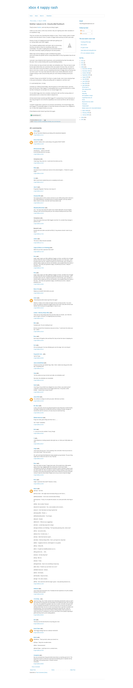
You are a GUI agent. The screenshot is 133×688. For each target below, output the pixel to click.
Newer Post (33, 670)
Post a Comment (36, 666)
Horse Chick (37, 139)
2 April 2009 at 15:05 (38, 173)
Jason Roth (36, 397)
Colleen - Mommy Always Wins (41, 312)
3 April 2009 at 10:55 (38, 483)
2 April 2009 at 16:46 (38, 223)
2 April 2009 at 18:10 (38, 308)
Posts (82, 30)
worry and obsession (56, 121)
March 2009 (85, 110)
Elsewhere (49, 15)
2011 (82, 62)
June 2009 (85, 81)
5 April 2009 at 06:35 (38, 615)
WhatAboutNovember (39, 207)
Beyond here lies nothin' (88, 101)
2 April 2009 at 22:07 (38, 392)
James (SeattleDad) (39, 363)
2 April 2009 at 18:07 (38, 293)
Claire (35, 298)
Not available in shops (87, 95)
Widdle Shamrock (38, 417)
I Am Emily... (37, 599)
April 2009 (84, 85)
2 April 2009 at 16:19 (38, 213)
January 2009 (85, 114)
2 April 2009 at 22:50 (38, 412)
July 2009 (84, 79)
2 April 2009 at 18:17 (38, 318)
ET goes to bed (84, 47)
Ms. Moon (36, 405)
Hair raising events (86, 89)
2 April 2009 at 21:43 (38, 380)
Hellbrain (36, 588)
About (36, 15)
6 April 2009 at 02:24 (38, 623)
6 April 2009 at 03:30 (38, 632)
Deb (35, 619)
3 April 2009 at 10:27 (38, 458)
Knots (83, 99)
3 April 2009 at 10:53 (38, 475)
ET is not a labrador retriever (87, 53)
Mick (35, 323)
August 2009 (85, 77)
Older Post (72, 670)
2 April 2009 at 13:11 (38, 135)
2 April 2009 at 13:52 (38, 154)
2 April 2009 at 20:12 (38, 349)
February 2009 (86, 112)
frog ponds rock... (38, 354)
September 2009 (86, 75)
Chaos (35, 131)
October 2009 (85, 73)
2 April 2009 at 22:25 (38, 401)
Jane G (35, 187)
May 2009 (84, 83)
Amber (35, 238)
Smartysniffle (37, 196)
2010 (82, 64)
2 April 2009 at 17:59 (38, 268)
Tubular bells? (85, 106)
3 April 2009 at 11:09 (38, 583)
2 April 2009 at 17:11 (38, 242)
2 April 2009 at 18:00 (38, 284)
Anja (35, 373)
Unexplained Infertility (46, 121)
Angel (35, 448)
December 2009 (86, 68)
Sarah (35, 385)
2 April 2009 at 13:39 (38, 144)
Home (31, 15)
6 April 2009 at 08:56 (38, 663)
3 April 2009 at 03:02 (38, 433)
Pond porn (84, 104)
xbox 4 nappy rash (43, 7)
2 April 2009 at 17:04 (38, 234)
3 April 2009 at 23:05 (38, 594)
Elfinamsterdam (38, 148)
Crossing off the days (86, 42)
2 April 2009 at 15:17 (38, 182)
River (35, 463)
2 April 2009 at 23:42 (38, 424)
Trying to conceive (38, 121)
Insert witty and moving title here (88, 50)
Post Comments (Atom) (41, 672)
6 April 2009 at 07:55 (38, 650)
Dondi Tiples (37, 628)
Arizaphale (36, 655)
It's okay (84, 91)
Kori (35, 345)
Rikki (35, 168)
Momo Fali (36, 289)
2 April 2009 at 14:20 (38, 163)
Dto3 (35, 429)
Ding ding (84, 93)
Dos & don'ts (84, 44)
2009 (82, 67)
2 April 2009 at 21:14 (38, 368)
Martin (35, 488)
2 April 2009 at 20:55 (38, 358)
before (39, 27)
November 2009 (86, 71)
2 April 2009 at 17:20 (38, 251)
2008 (82, 117)
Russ (35, 336)
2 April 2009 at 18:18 (38, 331)
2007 (82, 119)
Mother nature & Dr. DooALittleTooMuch (91, 108)
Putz (35, 256)
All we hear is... (85, 87)
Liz (34, 178)
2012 (82, 60)
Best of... (42, 15)
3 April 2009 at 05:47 (38, 443)
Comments (83, 33)
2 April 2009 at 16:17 (38, 191)
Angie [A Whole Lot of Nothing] (42, 247)
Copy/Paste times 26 (87, 97)
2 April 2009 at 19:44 (38, 340)
